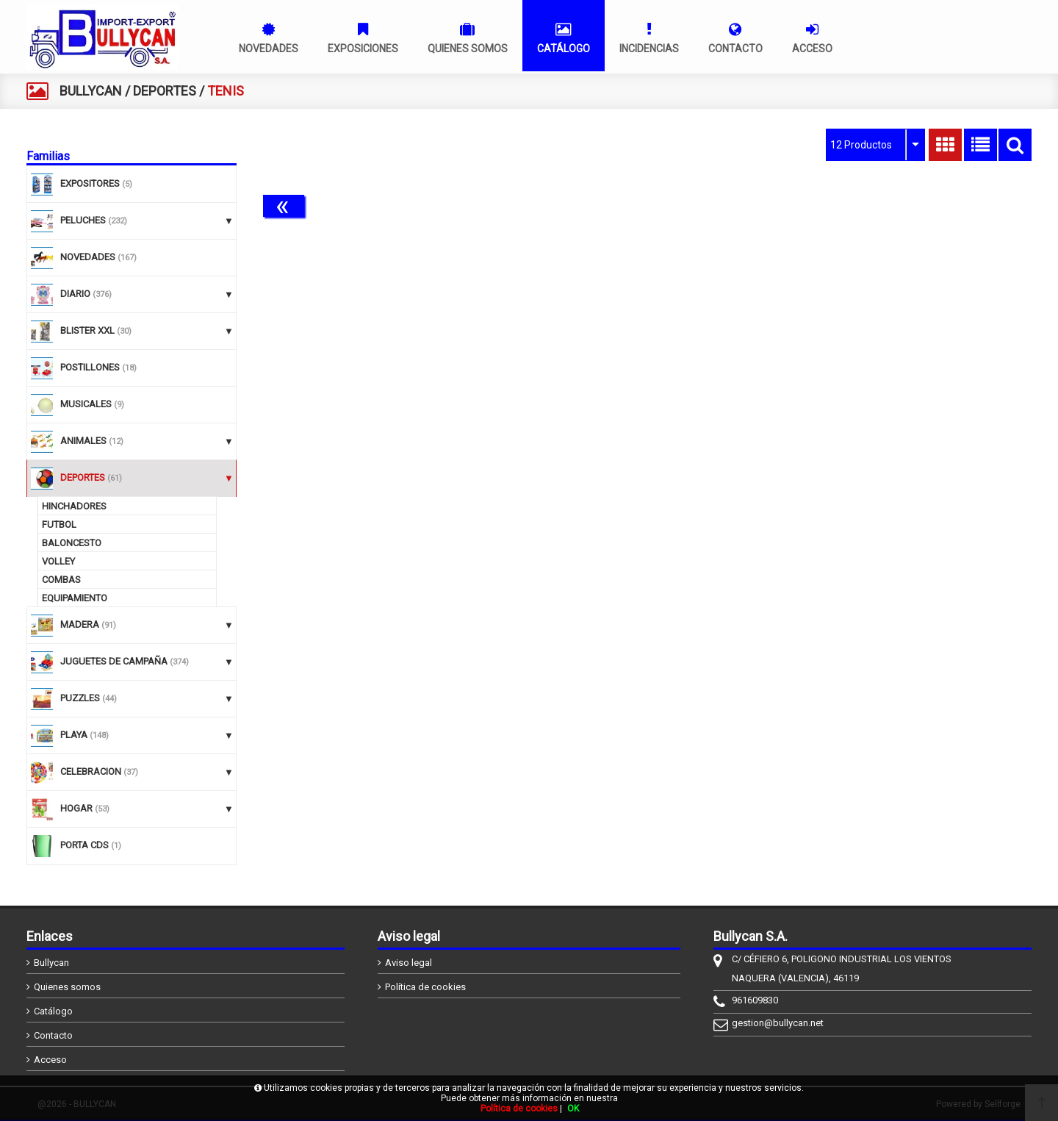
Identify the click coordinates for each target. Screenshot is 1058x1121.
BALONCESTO (71, 542)
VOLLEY (58, 561)
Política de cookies (425, 986)
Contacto (53, 1035)
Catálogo (53, 1011)
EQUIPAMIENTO (74, 598)
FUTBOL (59, 524)
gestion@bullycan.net (778, 1022)
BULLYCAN (91, 91)
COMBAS (61, 579)
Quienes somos (67, 986)
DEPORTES (164, 91)
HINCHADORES (74, 506)
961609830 (755, 1000)
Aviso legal (408, 962)
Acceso (50, 1059)
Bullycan (51, 962)
